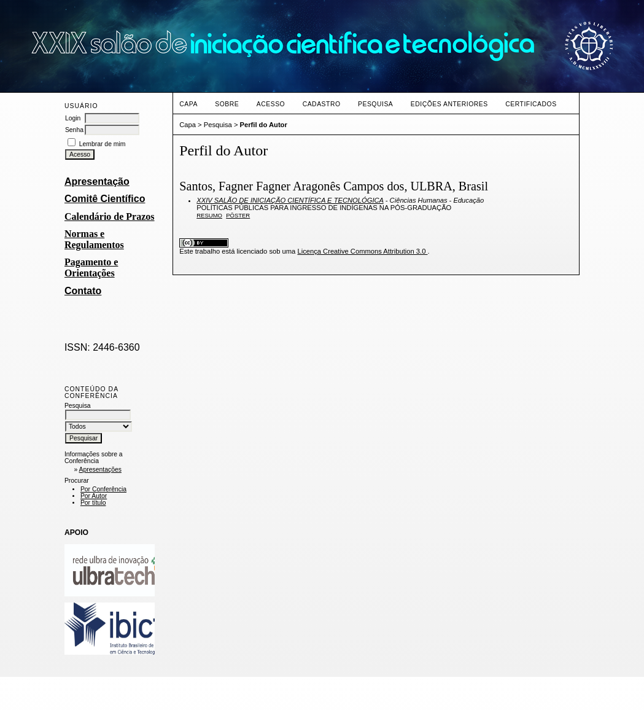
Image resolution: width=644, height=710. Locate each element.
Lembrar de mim (102, 144)
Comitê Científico (104, 198)
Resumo (209, 215)
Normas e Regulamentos (94, 239)
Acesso (271, 104)
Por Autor (93, 496)
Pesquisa (375, 104)
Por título (93, 502)
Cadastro (322, 104)
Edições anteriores (449, 104)
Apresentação (97, 181)
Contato (82, 291)
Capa (188, 104)
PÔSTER (238, 215)
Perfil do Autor (263, 124)
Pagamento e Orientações (91, 267)
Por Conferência (103, 489)
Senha (74, 130)
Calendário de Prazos (109, 216)
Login (72, 118)
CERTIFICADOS (530, 104)
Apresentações (100, 469)
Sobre (227, 104)
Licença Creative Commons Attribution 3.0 (362, 251)
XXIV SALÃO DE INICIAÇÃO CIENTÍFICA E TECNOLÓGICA (289, 200)
